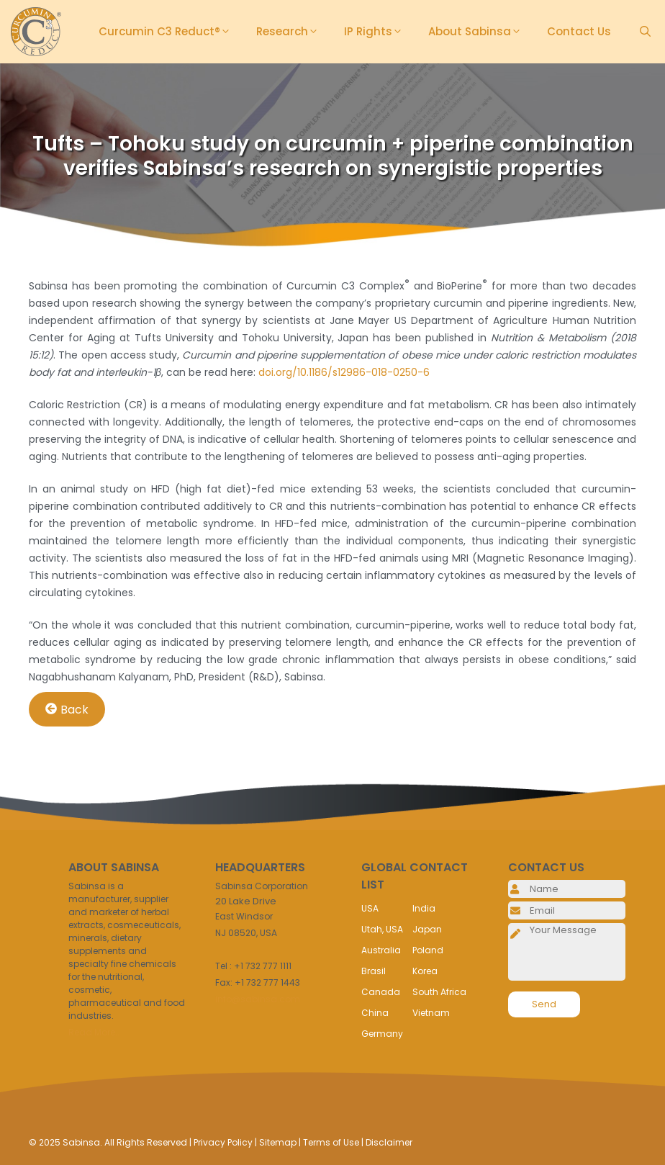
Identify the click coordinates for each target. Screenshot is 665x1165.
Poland (427, 950)
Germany (382, 1033)
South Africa (439, 992)
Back (67, 709)
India (423, 908)
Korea (425, 971)
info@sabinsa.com (257, 999)
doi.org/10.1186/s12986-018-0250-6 (344, 372)
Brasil (373, 971)
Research (293, 31)
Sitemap (278, 1142)
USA (370, 908)
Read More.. (93, 1032)
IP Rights (379, 31)
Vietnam (431, 1013)
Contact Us (579, 31)
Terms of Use (331, 1142)
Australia (381, 950)
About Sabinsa (480, 31)
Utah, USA (382, 929)
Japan (427, 929)
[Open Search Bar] (645, 31)
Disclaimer (389, 1142)
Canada (380, 992)
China (375, 1013)
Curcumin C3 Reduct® (170, 31)
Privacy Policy (223, 1142)
